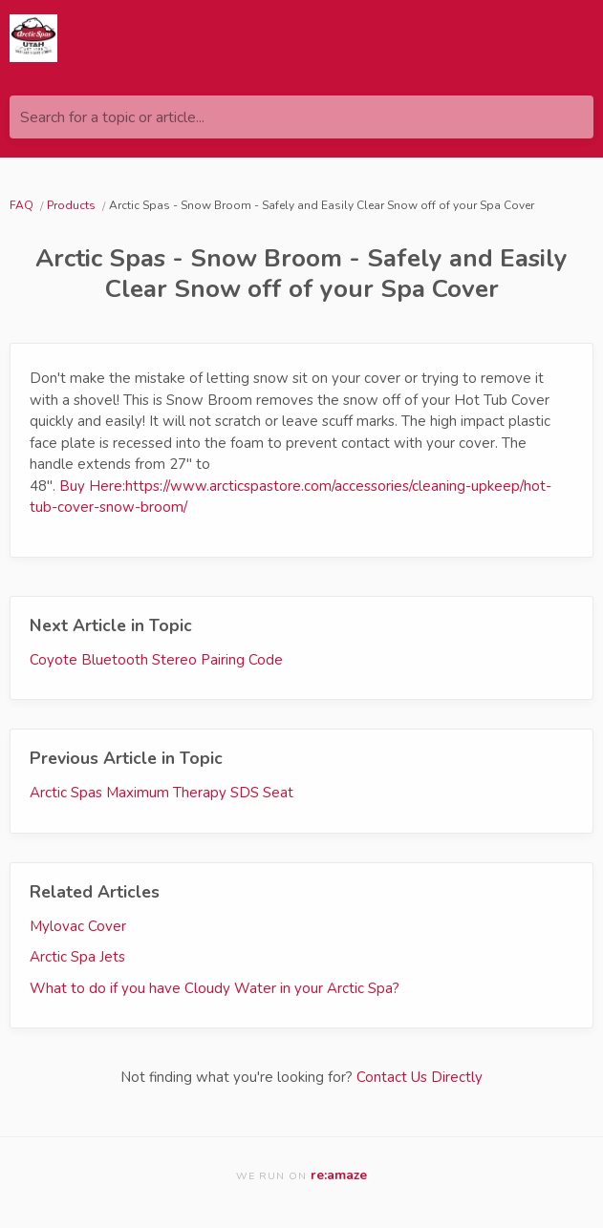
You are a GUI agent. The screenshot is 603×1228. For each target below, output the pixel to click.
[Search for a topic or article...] (301, 116)
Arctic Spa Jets (77, 956)
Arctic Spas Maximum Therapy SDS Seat (161, 792)
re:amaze (339, 1175)
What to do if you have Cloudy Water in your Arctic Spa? (214, 988)
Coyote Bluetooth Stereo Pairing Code (156, 659)
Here (105, 486)
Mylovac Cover (78, 926)
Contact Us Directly (419, 1077)
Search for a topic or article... (112, 117)
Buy (74, 486)
